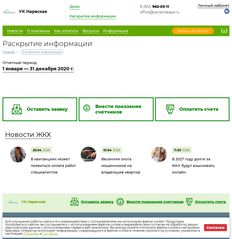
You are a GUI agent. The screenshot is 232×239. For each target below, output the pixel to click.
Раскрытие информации (93, 16)
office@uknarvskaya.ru (159, 12)
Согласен (215, 227)
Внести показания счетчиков (155, 202)
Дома (74, 6)
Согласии (50, 233)
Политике (31, 233)
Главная (9, 52)
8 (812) (154, 6)
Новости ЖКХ (28, 135)
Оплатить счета (210, 202)
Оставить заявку (97, 202)
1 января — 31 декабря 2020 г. (38, 69)
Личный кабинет (213, 5)
